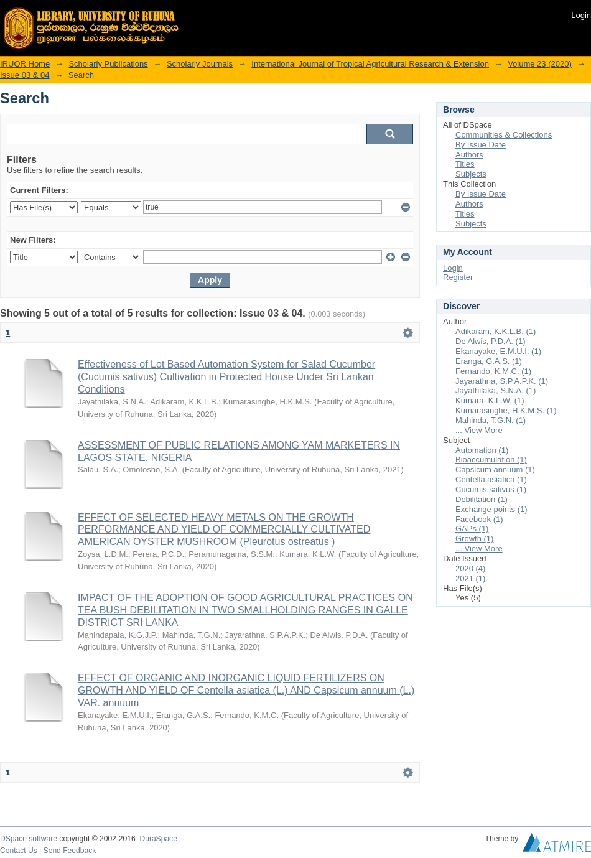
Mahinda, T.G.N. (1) (490, 420)
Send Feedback (70, 850)
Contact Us (18, 850)
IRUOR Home (25, 63)
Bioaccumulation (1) (491, 459)
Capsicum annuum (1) (495, 469)
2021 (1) (470, 578)
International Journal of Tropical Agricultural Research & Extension (370, 63)
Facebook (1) (479, 519)
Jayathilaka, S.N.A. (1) (495, 390)
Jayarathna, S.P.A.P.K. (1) (501, 381)
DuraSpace (158, 838)
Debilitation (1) (481, 499)
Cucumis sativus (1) (490, 489)
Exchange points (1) (491, 509)
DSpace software (28, 838)
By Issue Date (480, 144)
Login (581, 15)
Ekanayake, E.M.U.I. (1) (498, 351)
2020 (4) (470, 568)
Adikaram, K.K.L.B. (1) (495, 331)
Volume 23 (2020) (540, 63)
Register (458, 277)
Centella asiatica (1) (491, 479)
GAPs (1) (471, 528)
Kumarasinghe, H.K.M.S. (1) (506, 410)
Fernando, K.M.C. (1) (493, 371)
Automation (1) (481, 450)
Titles (465, 164)
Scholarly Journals (200, 63)
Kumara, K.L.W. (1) (489, 400)
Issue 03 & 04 (25, 75)
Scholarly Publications (107, 63)
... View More (479, 430)
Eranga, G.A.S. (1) (488, 361)
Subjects (470, 174)
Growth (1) (474, 538)
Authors (469, 154)
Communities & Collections (503, 134)
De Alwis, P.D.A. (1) (490, 341)
